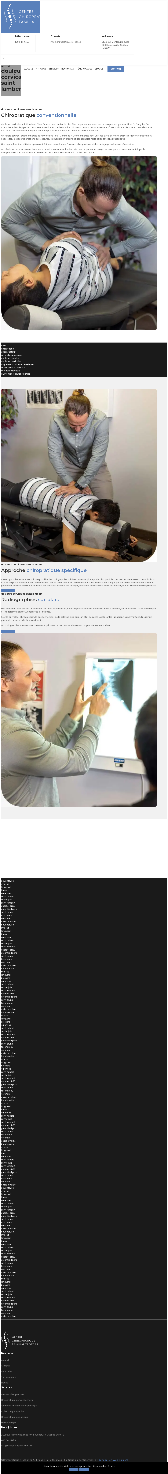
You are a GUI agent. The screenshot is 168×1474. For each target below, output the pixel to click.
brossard (5, 890)
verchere (6, 918)
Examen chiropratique (12, 1394)
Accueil (27, 68)
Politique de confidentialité (80, 1459)
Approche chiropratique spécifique (19, 1405)
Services (53, 68)
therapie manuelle (10, 370)
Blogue (99, 68)
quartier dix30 (8, 905)
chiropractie (7, 348)
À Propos (40, 68)
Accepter (84, 1469)
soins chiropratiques (11, 355)
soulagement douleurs (13, 367)
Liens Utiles (67, 68)
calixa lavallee (8, 921)
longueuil (6, 887)
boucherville (7, 880)
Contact (115, 68)
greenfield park (9, 909)
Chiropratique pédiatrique (14, 1417)
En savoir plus (8, 590)
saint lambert (8, 902)
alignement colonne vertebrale (17, 364)
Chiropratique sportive (12, 1411)
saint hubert (7, 896)
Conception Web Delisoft (113, 1459)
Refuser (73, 1469)
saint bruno (7, 912)
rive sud (5, 884)
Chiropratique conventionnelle (17, 1400)
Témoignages (84, 68)
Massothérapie (9, 1422)
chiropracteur (8, 351)
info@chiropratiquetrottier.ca (16, 1445)
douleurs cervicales (11, 361)
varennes (6, 893)
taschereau (7, 915)
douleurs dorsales (10, 358)
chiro (3, 345)
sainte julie (6, 899)
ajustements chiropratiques (15, 373)
